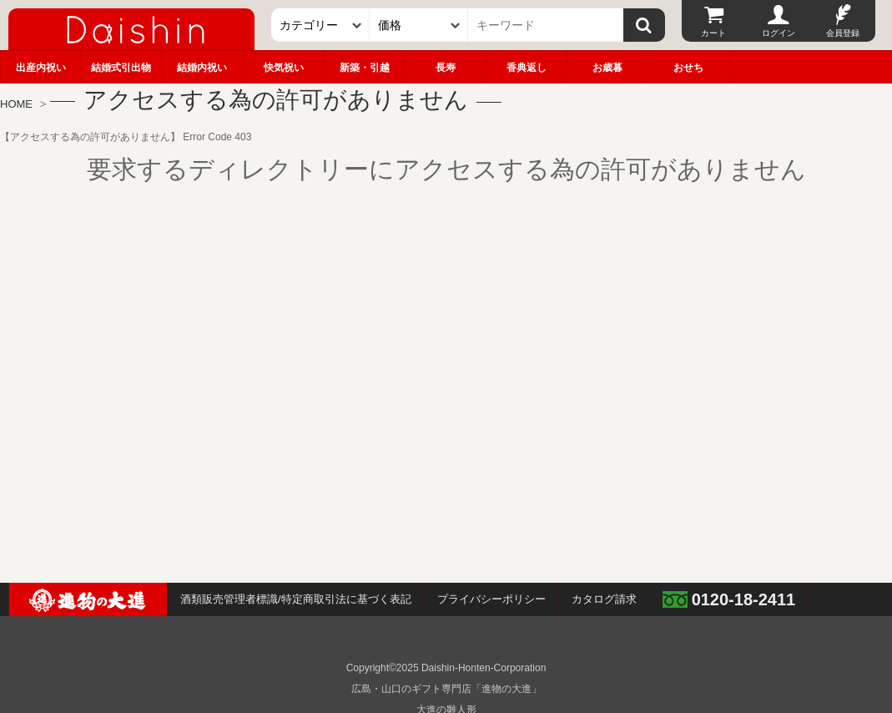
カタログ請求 (604, 599)
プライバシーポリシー (491, 599)
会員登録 (842, 33)
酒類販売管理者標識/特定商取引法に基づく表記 (295, 599)
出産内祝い (41, 67)
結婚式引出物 (121, 67)
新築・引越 (365, 67)
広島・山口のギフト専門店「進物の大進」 (446, 689)
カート (713, 33)
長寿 (446, 67)
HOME (16, 104)
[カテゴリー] (320, 25)
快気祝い (284, 67)
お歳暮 (607, 67)
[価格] (419, 25)
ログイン (778, 33)
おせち (688, 67)
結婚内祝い (202, 67)
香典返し (526, 67)
